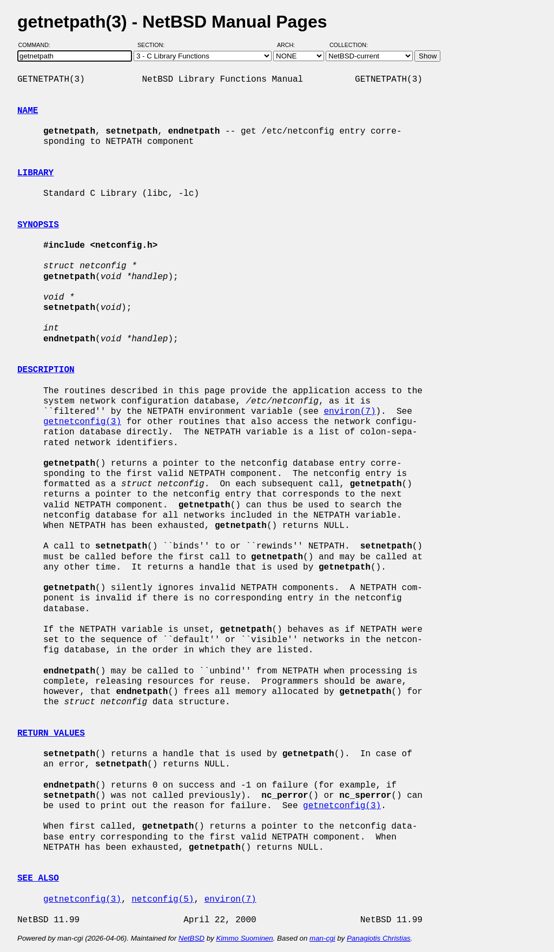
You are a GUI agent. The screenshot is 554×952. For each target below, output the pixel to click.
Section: (153, 45)
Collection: (348, 45)
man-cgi (322, 938)
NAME (27, 111)
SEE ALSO (38, 878)
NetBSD (192, 938)
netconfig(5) (162, 899)
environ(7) (349, 412)
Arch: (291, 45)
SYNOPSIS (38, 225)
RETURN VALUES (51, 733)
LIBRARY (35, 173)
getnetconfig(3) (82, 422)
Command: (37, 45)
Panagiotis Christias (379, 938)
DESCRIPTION (46, 370)
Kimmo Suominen (244, 938)
